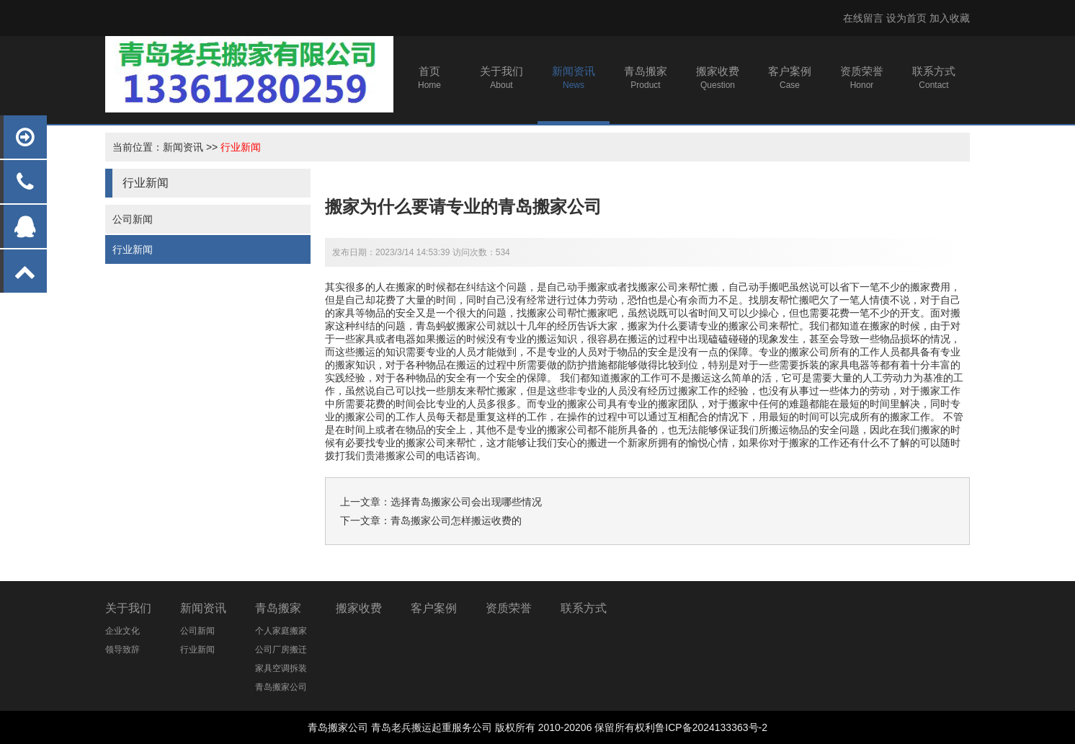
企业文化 (122, 631)
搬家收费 (359, 608)
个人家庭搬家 (281, 631)
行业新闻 (240, 147)
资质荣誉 (509, 608)
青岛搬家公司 (281, 687)
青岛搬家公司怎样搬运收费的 (456, 520)
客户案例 (434, 608)
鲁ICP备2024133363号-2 (711, 727)
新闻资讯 (183, 147)
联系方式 (584, 608)
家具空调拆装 (281, 668)
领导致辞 (122, 650)
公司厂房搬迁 (281, 650)
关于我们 (128, 608)
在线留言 (863, 18)
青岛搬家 (278, 608)
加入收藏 (949, 18)
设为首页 (906, 18)
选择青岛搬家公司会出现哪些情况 (466, 502)
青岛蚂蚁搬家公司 (456, 326)
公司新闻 (132, 219)
